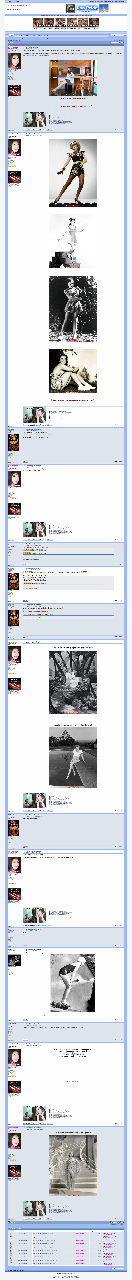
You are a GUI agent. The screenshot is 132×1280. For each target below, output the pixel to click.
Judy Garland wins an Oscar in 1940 (58, 120)
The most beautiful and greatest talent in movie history (61, 122)
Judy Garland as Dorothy (62, 15)
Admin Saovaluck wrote (29, 614)
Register (27, 5)
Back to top (11, 130)
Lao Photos (47, 15)
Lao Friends (28, 35)
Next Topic (121, 40)
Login (21, 5)
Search (21, 35)
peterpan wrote (27, 575)
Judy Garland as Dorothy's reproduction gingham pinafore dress (46, 1247)
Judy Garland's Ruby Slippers (75, 15)
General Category (20, 38)
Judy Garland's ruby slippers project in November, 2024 (45, 1256)
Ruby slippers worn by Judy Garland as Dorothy (60, 117)
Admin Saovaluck (17, 40)
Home (11, 35)
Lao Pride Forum (11, 38)
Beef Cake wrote (27, 547)
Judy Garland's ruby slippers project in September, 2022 (45, 1260)
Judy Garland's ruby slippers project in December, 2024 (45, 1250)
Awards (46, 35)
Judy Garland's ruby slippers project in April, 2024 (43, 1253)
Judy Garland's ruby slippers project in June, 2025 (43, 1233)
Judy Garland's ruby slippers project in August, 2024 (44, 1263)
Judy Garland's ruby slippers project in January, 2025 (44, 1243)
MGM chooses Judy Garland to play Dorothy (59, 115)
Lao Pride (43, 15)
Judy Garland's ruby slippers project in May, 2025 (43, 1237)
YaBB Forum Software (58, 1277)
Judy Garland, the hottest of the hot (58, 123)
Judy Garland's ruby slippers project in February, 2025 (44, 1240)
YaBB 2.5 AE (74, 1276)
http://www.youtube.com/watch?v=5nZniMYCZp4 (37, 611)
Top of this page (20, 1270)
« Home (10, 1270)
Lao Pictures (54, 15)
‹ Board (14, 1270)
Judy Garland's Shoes (87, 15)
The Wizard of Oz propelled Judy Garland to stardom (61, 116)
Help (16, 35)
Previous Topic (115, 40)
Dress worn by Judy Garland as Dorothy (58, 118)
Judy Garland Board (29, 38)
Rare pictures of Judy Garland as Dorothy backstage (61, 121)
